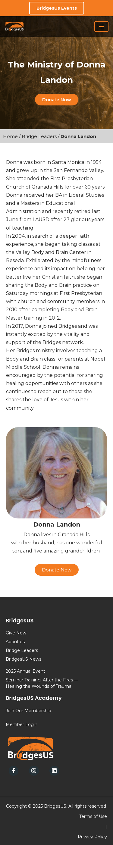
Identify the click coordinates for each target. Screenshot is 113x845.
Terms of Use (93, 816)
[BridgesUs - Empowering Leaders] (14, 26)
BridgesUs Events (56, 8)
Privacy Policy (92, 837)
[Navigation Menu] (101, 26)
